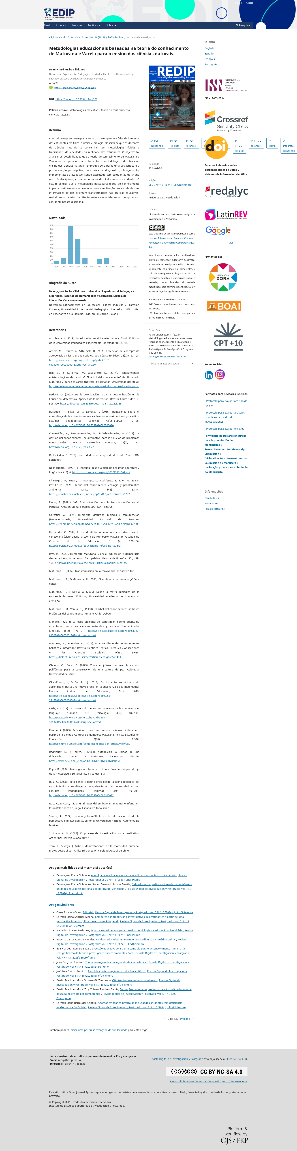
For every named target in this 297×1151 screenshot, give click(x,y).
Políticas (93, 25)
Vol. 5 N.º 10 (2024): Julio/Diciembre (104, 37)
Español (209, 53)
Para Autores (212, 503)
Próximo (185, 1018)
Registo (238, 2)
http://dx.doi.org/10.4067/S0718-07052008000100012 (81, 795)
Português (211, 64)
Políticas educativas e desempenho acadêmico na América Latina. (136, 939)
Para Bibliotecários (215, 508)
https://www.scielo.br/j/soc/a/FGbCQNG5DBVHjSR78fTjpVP (84, 761)
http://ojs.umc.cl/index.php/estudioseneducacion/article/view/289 (89, 743)
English (209, 48)
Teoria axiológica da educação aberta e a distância (116, 962)
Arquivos (61, 25)
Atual (47, 25)
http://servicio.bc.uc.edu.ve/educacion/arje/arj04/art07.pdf (85, 545)
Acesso (249, 2)
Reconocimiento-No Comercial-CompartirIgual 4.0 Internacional (208, 1081)
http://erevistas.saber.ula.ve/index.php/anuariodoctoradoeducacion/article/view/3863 (101, 386)
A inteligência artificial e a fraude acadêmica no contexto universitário (134, 875)
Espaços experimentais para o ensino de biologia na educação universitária (137, 930)
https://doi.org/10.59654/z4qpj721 (76, 99)
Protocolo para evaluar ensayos (225, 428)
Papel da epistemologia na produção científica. (117, 971)
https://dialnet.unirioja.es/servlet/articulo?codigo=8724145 (91, 563)
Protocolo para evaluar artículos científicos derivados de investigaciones (225, 417)
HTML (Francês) (256, 143)
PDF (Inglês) (174, 143)
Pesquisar (243, 25)
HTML (272, 145)
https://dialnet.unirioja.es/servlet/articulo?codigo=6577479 (85, 657)
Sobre (110, 25)
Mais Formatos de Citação (165, 363)
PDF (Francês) (191, 143)
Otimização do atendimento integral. (135, 980)
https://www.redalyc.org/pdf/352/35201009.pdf (101, 472)
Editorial (88, 912)
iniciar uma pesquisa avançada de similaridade (98, 1030)
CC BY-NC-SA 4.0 (235, 1059)
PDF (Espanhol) (157, 143)
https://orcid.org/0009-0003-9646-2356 (75, 87)
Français (210, 59)
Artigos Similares (61, 905)
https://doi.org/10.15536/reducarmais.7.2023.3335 (91, 403)
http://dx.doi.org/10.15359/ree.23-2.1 (72, 447)
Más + (232, 242)
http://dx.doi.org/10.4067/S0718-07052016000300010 (81, 425)
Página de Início (57, 37)
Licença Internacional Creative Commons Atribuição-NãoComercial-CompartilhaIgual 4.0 (172, 242)
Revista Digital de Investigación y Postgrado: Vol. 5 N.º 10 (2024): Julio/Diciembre (144, 912)
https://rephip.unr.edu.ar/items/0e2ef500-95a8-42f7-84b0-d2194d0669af (93, 524)
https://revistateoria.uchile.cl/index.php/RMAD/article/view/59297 (89, 494)
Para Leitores (212, 498)
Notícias (77, 25)
